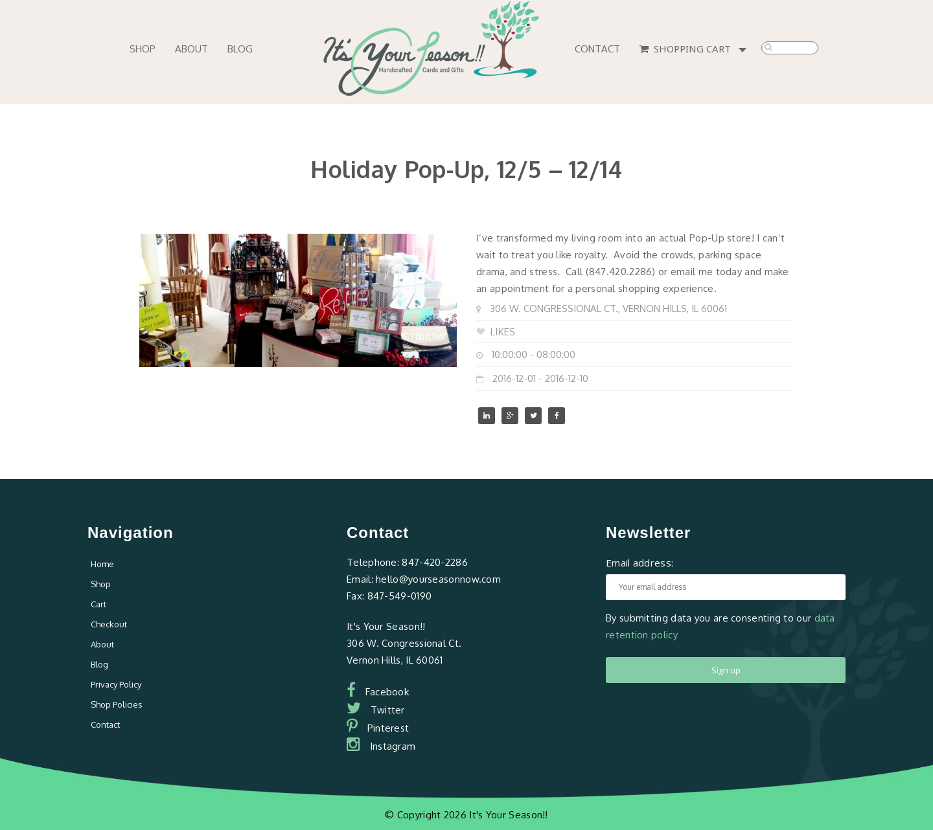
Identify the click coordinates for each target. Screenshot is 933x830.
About (191, 49)
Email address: (639, 562)
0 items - (745, 50)
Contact (597, 49)
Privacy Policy (116, 684)
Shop (143, 49)
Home (102, 564)
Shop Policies (117, 704)
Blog (240, 49)
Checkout (109, 624)
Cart (98, 604)
